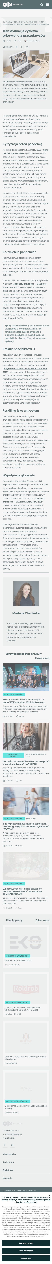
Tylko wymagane (26, 1251)
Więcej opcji (26, 1258)
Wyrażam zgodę (26, 1243)
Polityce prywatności (37, 1236)
